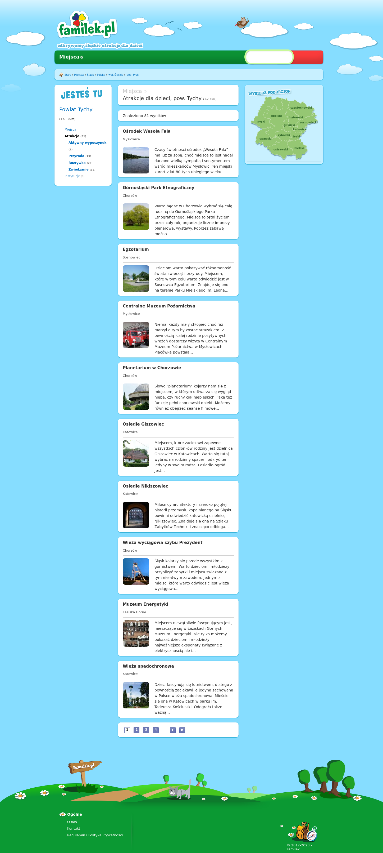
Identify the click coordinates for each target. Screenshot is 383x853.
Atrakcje (72, 136)
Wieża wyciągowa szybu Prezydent (163, 542)
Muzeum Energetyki (145, 604)
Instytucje (72, 176)
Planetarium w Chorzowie (152, 367)
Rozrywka (77, 163)
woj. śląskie (115, 74)
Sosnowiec (131, 257)
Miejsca (69, 57)
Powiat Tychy (76, 109)
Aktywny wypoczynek (87, 143)
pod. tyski (132, 74)
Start (68, 74)
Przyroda (76, 156)
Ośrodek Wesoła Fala (147, 131)
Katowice (130, 432)
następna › (173, 730)
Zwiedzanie (79, 169)
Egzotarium (136, 249)
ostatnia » (182, 730)
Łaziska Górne (134, 612)
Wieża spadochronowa (148, 666)
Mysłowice (131, 139)
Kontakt (73, 828)
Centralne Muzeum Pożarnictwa (159, 306)
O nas (72, 822)
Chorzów (130, 196)
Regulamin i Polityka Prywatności (95, 835)
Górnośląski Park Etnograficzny (158, 187)
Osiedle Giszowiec (143, 424)
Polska (101, 74)
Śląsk (90, 74)
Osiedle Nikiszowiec (145, 486)
